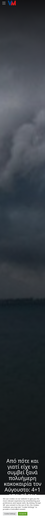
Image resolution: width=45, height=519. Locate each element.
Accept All (22, 514)
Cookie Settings (9, 514)
